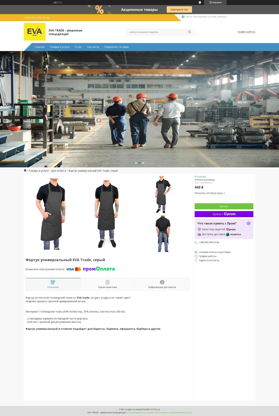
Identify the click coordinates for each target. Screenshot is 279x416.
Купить (224, 206)
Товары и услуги (60, 47)
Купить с (224, 214)
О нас (78, 47)
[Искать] (189, 32)
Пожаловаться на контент (141, 412)
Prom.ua (155, 409)
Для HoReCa (58, 170)
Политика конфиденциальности (174, 412)
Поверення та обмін (116, 47)
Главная (39, 47)
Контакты (93, 47)
